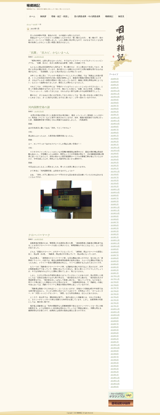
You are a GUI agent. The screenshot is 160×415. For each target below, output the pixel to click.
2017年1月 (115, 306)
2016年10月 (115, 315)
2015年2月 (115, 372)
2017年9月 (115, 282)
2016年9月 (115, 318)
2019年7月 (115, 222)
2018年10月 (115, 246)
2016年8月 (115, 321)
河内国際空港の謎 (39, 107)
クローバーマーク (39, 235)
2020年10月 (115, 192)
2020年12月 (115, 189)
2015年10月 (115, 348)
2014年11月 (115, 381)
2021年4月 (115, 183)
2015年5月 (115, 363)
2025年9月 (115, 100)
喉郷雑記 (33, 5)
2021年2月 (115, 186)
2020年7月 (115, 198)
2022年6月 (115, 156)
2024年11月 (115, 121)
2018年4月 (115, 264)
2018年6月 (115, 258)
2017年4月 (115, 297)
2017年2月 (115, 303)
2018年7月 (115, 255)
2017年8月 (115, 285)
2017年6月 (115, 291)
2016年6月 (115, 327)
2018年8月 (115, 252)
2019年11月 (115, 210)
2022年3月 (115, 162)
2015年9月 (115, 351)
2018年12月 (115, 240)
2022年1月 (115, 168)
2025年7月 (115, 106)
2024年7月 (115, 130)
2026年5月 (115, 79)
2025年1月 (115, 115)
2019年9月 (115, 216)
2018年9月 (115, 249)
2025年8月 (115, 103)
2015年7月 (115, 357)
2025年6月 (115, 109)
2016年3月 (115, 336)
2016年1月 (115, 342)
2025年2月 (115, 112)
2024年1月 (115, 136)
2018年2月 (115, 270)
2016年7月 (115, 324)
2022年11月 (115, 148)
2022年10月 (115, 151)
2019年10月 (115, 213)
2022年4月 (115, 159)
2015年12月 (115, 345)
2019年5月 (115, 228)
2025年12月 (115, 91)
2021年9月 (115, 174)
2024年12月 (115, 118)
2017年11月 (115, 279)
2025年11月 (115, 94)
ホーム (29, 24)
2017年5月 (115, 294)
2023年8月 (115, 139)
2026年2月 (115, 85)
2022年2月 (115, 165)
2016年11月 (115, 312)
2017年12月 (115, 276)
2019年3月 (115, 231)
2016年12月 (115, 309)
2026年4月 (115, 82)
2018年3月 (115, 267)
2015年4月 (115, 366)
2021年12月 (115, 171)
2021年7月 (115, 177)
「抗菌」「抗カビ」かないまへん (48, 52)
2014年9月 (115, 387)
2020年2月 (115, 204)
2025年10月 (115, 97)
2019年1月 (115, 237)
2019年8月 (115, 219)
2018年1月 (115, 273)
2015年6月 (115, 360)
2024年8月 (115, 127)
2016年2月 (115, 339)
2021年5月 (115, 180)
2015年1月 (115, 375)
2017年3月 (115, 300)
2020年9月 (115, 195)
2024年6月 (115, 133)
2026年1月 (115, 88)
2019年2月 (115, 234)
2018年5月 (115, 261)
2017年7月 (115, 288)
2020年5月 (115, 201)
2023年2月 (115, 142)
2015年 (35, 24)
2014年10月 (115, 384)
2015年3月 (115, 369)
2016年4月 (115, 333)
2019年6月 (115, 225)
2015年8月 (115, 354)
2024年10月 (115, 124)
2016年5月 (115, 330)
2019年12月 (115, 207)
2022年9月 (115, 154)
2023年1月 (115, 145)
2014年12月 (115, 378)
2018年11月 (115, 243)
